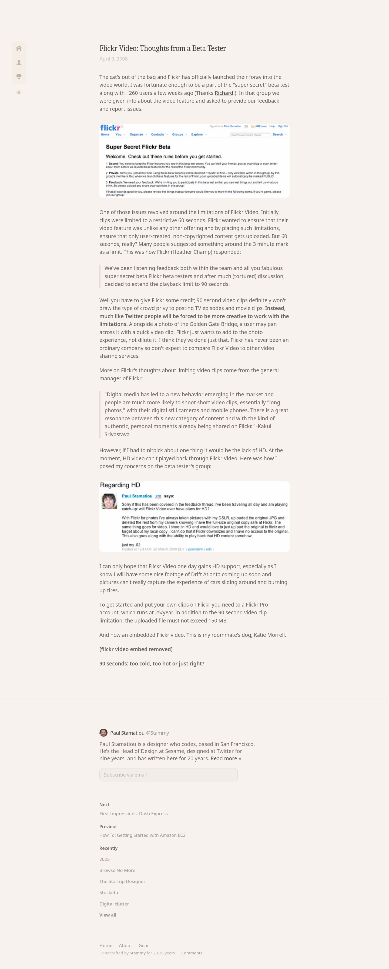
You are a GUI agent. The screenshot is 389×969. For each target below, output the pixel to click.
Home (105, 945)
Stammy (138, 952)
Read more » (226, 758)
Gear (144, 945)
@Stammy (157, 733)
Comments (191, 952)
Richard (224, 92)
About (125, 945)
